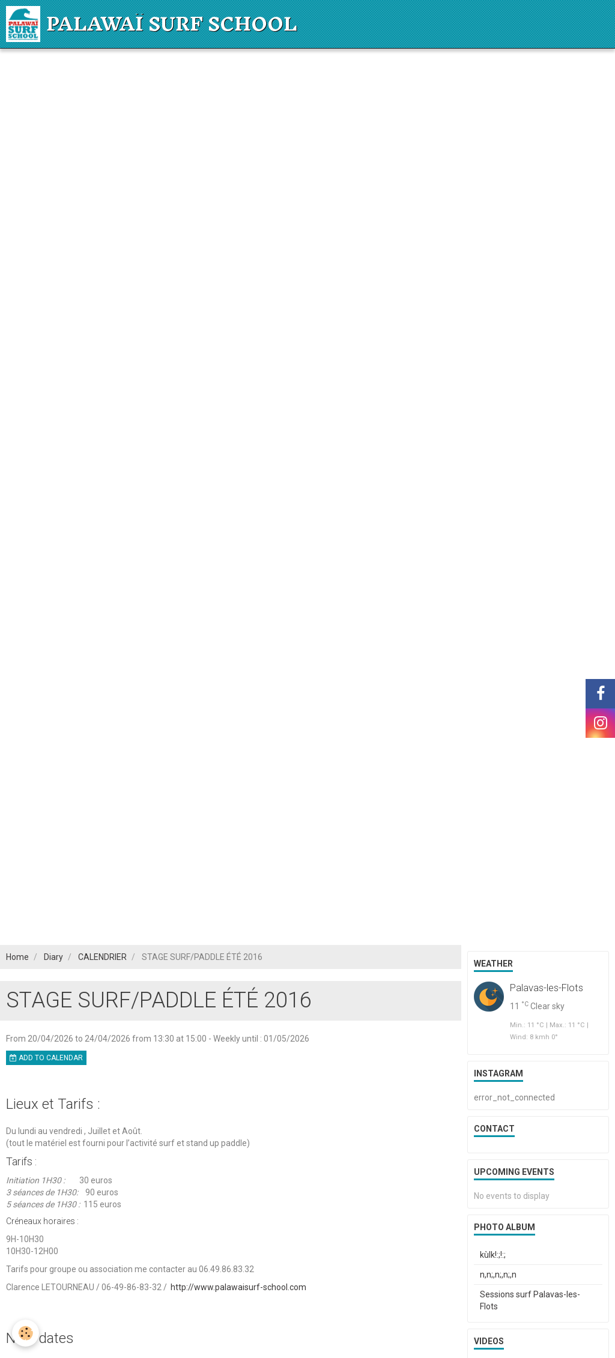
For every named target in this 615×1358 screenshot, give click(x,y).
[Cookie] (25, 1333)
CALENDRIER (102, 957)
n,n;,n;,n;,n (498, 1274)
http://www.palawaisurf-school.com (238, 1287)
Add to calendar (46, 1058)
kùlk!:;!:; (493, 1255)
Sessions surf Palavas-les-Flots (530, 1300)
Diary (53, 957)
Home (17, 957)
